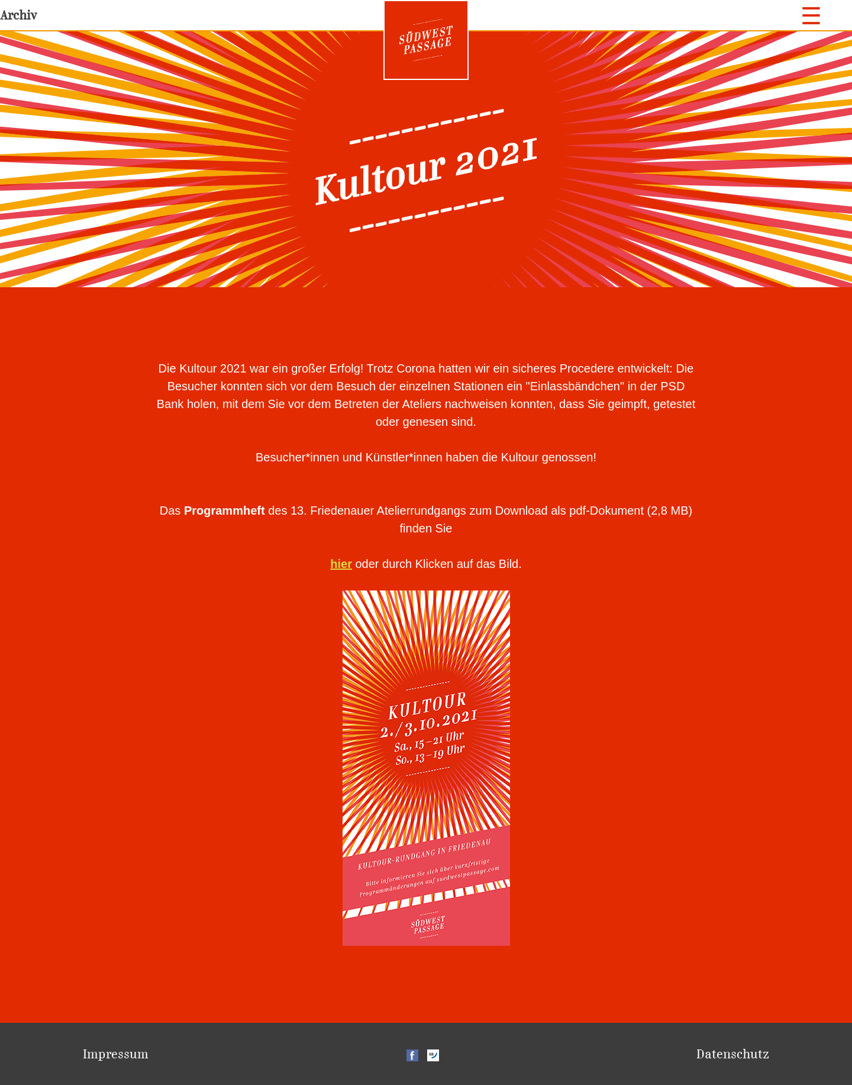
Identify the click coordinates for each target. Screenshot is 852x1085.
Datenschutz (732, 1054)
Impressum (116, 1054)
